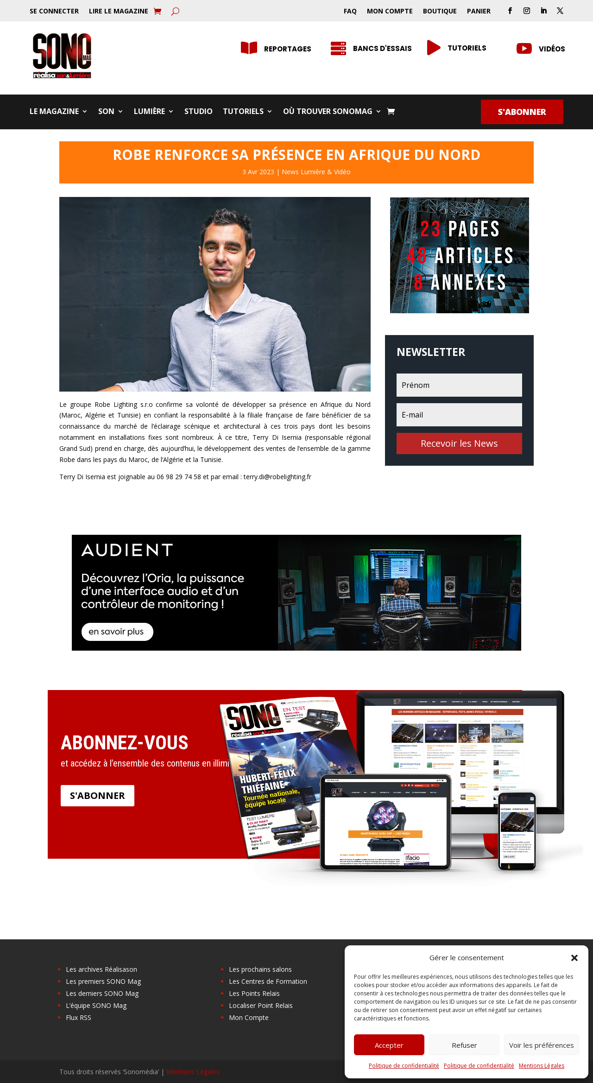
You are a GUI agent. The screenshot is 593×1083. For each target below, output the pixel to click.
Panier (479, 11)
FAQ (350, 11)
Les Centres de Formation (268, 981)
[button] (574, 958)
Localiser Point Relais (261, 1005)
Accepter (389, 1045)
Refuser (464, 1045)
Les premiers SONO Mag (103, 981)
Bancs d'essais (382, 48)
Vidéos (552, 49)
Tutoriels (243, 112)
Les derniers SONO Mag (102, 993)
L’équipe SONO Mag (96, 1005)
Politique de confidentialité (404, 1066)
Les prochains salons (260, 969)
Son (106, 112)
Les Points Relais (254, 993)
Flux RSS (78, 1017)
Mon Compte (390, 11)
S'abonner (522, 111)
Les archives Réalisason (101, 969)
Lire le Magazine (118, 11)
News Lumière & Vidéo (316, 171)
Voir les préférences (541, 1045)
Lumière (149, 112)
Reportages (287, 49)
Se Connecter (54, 11)
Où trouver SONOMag (327, 112)
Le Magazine (54, 112)
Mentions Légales (541, 1066)
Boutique (440, 11)
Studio (198, 112)
